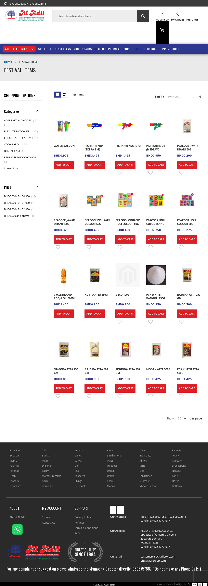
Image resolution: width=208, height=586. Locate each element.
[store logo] (25, 15)
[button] (57, 172)
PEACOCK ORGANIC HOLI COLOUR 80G (128, 222)
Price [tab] (7, 187)
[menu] (104, 49)
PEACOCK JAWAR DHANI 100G (64, 222)
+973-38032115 (177, 516)
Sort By (159, 96)
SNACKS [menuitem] (87, 49)
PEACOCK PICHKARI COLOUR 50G (97, 222)
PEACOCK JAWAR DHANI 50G (187, 147)
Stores (46, 517)
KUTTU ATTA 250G (96, 294)
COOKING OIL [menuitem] (152, 49)
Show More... (12, 168)
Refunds (79, 522)
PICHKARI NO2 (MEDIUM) (155, 147)
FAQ (77, 533)
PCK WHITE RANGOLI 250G (155, 296)
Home (8, 62)
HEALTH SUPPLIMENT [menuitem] (107, 49)
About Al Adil (17, 517)
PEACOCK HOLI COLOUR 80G (186, 222)
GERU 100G (122, 294)
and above (20, 216)
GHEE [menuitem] (138, 49)
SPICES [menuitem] (42, 49)
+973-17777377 (161, 520)
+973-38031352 (157, 516)
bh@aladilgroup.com (153, 560)
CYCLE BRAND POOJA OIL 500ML (65, 296)
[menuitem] (19, 49)
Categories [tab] (11, 111)
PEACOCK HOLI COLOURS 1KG (155, 222)
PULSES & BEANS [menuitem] (60, 49)
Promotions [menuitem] (170, 49)
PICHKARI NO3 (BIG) (128, 146)
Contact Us (48, 522)
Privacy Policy (83, 517)
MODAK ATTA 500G (158, 369)
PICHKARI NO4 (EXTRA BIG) (94, 147)
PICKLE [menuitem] (128, 49)
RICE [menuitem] (76, 49)
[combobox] (100, 16)
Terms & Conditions (86, 528)
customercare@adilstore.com (158, 556)
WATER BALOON (64, 146)
